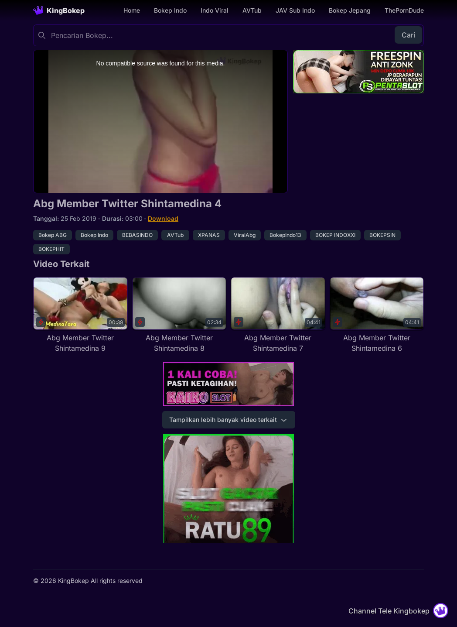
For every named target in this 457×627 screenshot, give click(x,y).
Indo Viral (214, 10)
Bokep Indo (170, 10)
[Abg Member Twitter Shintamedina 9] (80, 315)
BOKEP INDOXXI (335, 235)
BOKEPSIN (382, 235)
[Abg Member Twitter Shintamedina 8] (179, 315)
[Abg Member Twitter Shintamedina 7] (278, 315)
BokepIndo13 (285, 235)
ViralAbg (245, 235)
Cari (408, 35)
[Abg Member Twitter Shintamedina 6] (377, 315)
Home (131, 10)
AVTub (252, 10)
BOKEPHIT (51, 249)
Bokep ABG (52, 235)
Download (163, 218)
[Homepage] (59, 10)
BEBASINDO (137, 235)
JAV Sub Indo (295, 10)
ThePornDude (404, 10)
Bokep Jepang (350, 10)
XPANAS (209, 235)
